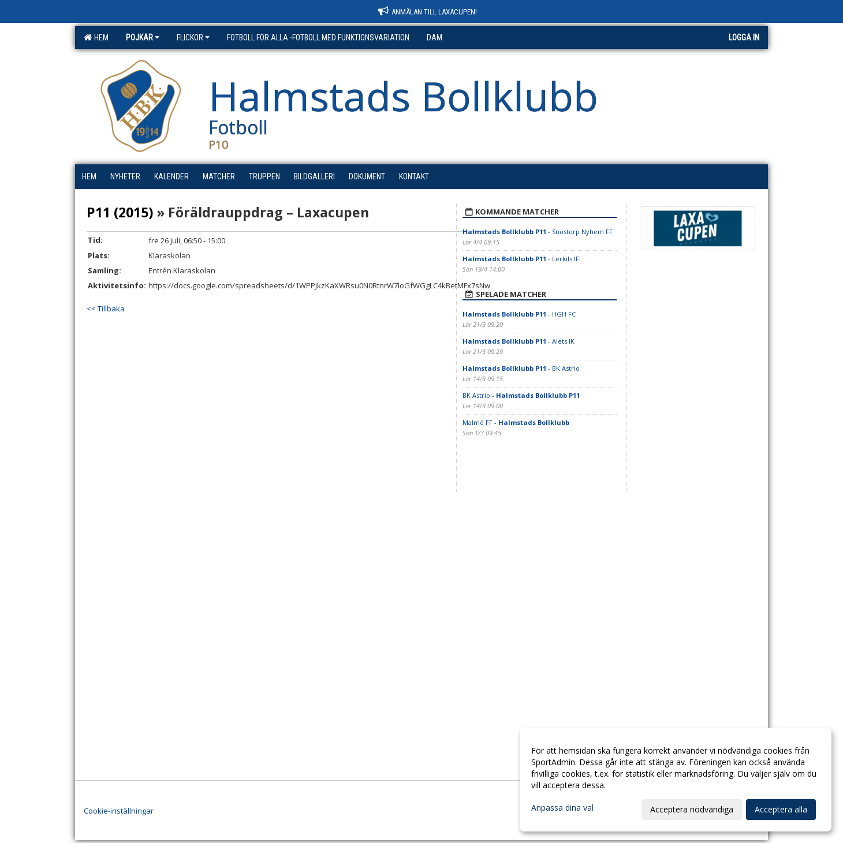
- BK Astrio (521, 368)
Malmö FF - (515, 422)
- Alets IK (518, 341)
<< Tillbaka (106, 308)
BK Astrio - (521, 395)
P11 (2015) (120, 212)
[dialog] (675, 779)
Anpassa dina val (562, 808)
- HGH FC (519, 314)
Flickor (193, 37)
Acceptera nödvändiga (691, 809)
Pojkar (142, 37)
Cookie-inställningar (119, 811)
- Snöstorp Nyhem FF (537, 231)
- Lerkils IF (520, 258)
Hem (96, 37)
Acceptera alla (781, 809)
